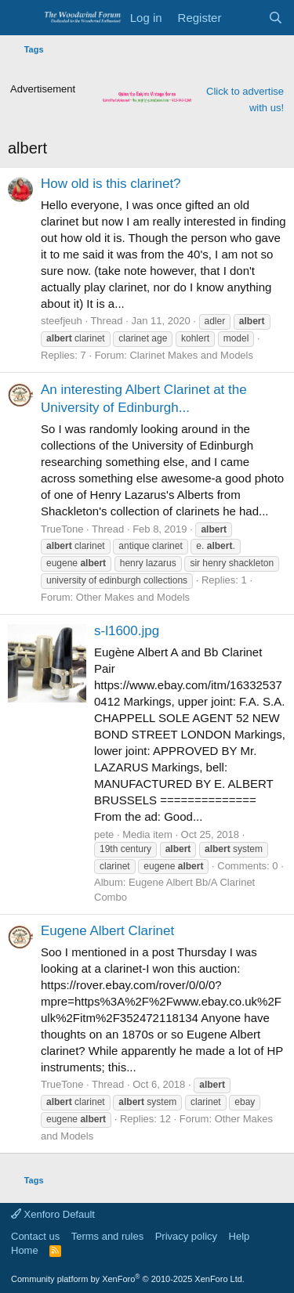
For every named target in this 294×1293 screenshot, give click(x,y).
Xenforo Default (53, 1214)
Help (239, 1236)
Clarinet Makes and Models (191, 355)
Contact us (35, 1236)
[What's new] (244, 17)
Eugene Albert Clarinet (107, 930)
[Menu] (21, 18)
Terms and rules (107, 1236)
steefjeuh (61, 321)
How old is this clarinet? (111, 183)
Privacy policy (186, 1236)
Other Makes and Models (133, 597)
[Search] (275, 17)
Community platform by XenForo (128, 1279)
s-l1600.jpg (126, 630)
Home (24, 1250)
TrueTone (62, 529)
